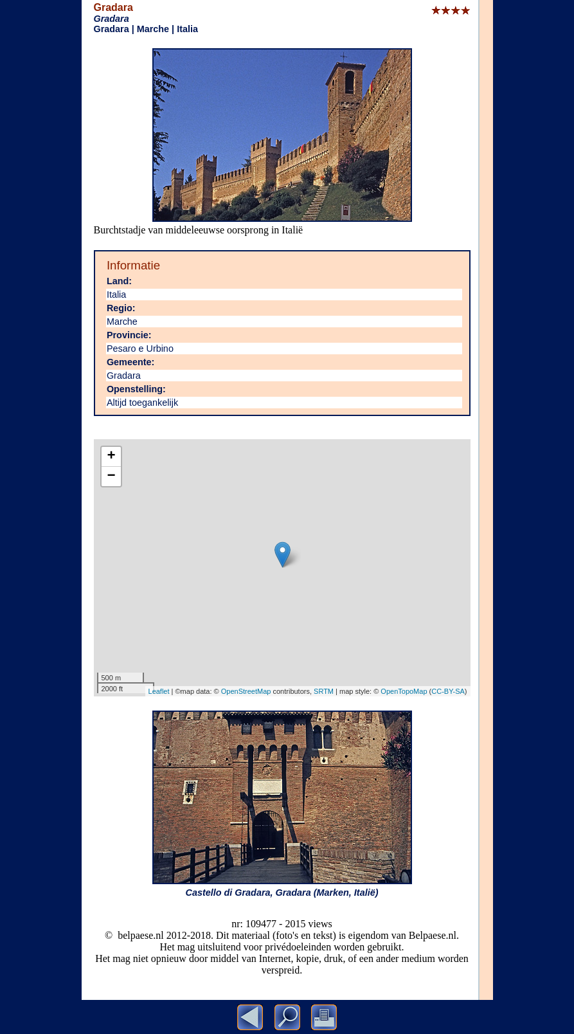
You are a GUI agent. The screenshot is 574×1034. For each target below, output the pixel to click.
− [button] (111, 476)
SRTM (324, 691)
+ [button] (111, 456)
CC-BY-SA (448, 691)
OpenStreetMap (246, 691)
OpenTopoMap (404, 691)
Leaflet (159, 691)
